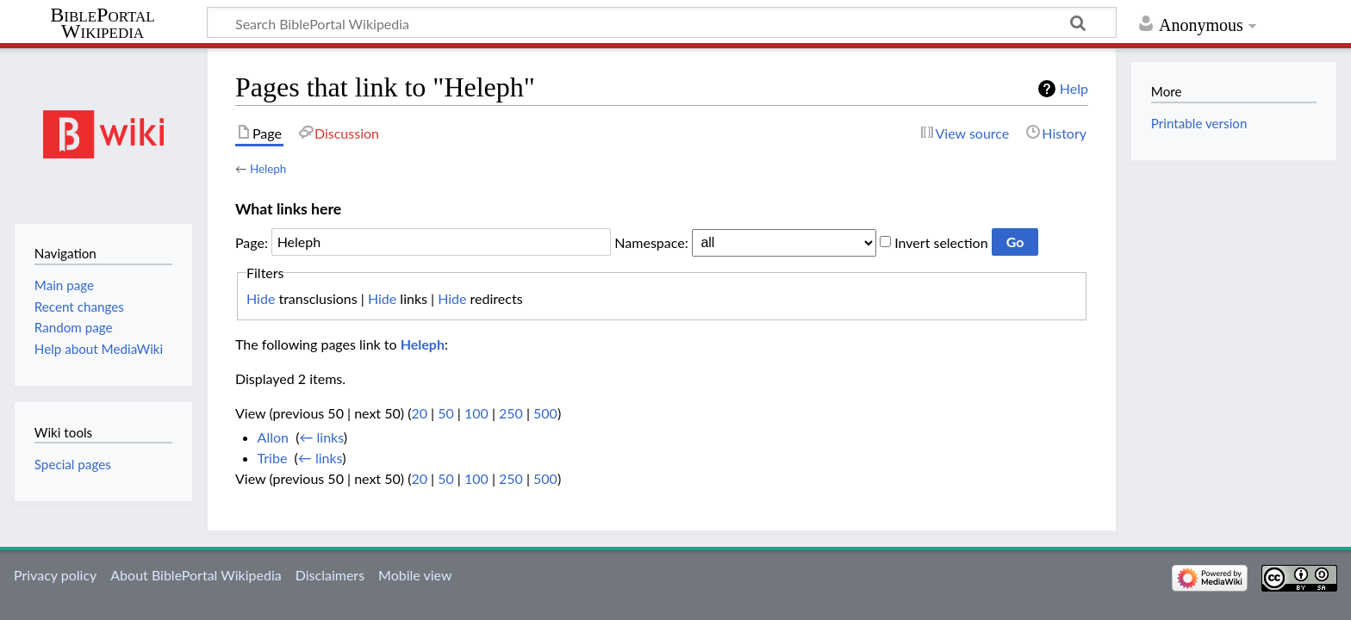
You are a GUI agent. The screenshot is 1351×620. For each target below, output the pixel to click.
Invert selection (940, 241)
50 (446, 413)
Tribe (273, 458)
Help (1074, 88)
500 (545, 413)
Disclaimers (330, 575)
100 (476, 413)
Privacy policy (55, 575)
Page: (251, 241)
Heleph (268, 169)
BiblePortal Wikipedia (102, 23)
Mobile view (414, 575)
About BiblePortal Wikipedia (195, 575)
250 (511, 413)
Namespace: (651, 241)
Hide (260, 298)
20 (419, 413)
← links (321, 437)
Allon (273, 437)
